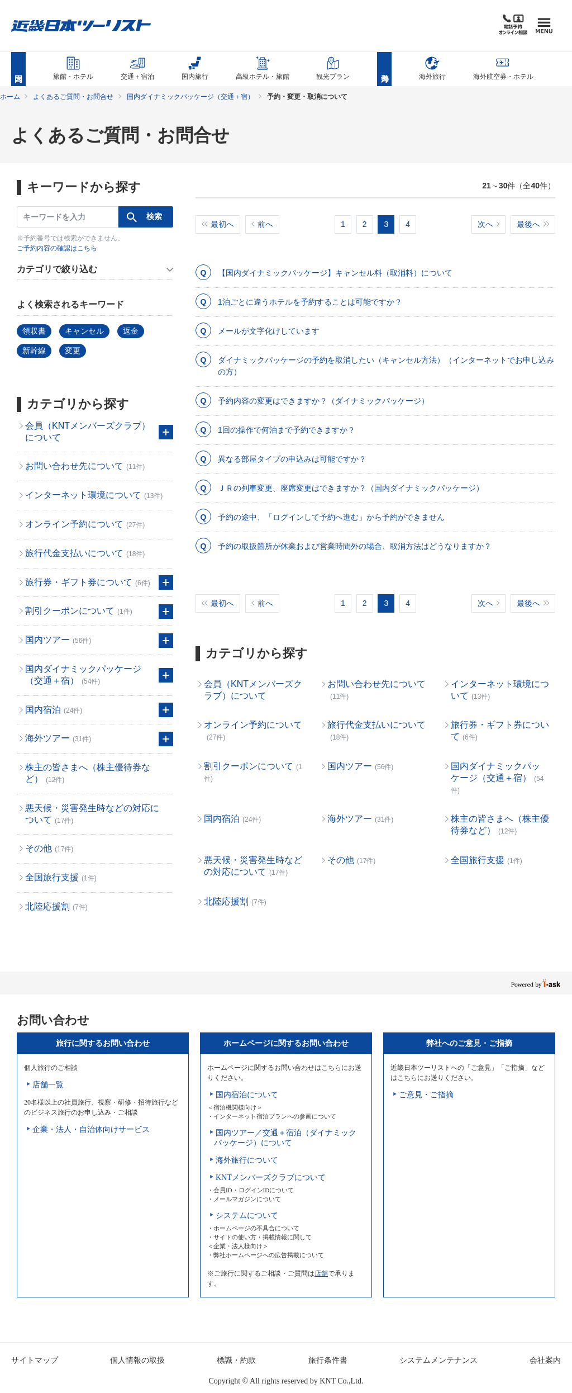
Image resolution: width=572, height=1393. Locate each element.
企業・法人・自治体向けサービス (91, 1129)
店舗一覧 (48, 1085)
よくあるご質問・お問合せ (73, 97)
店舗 (321, 1273)
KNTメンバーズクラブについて (271, 1177)
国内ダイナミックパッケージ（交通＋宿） (190, 97)
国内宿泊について (247, 1095)
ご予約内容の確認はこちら (57, 248)
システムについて (247, 1215)
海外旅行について (247, 1160)
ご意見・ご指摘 (426, 1095)
